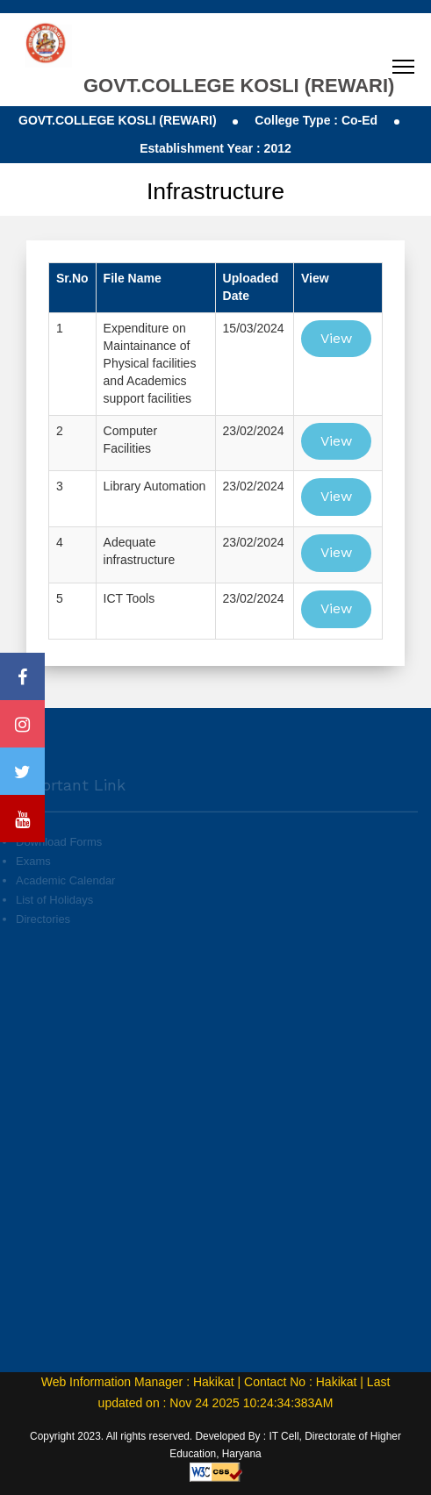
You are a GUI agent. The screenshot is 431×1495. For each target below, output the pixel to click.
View (336, 338)
